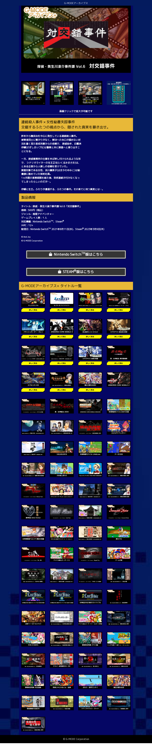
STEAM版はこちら (76, 276)
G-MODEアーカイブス (76, 3)
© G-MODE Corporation (76, 745)
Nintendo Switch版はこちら (76, 256)
